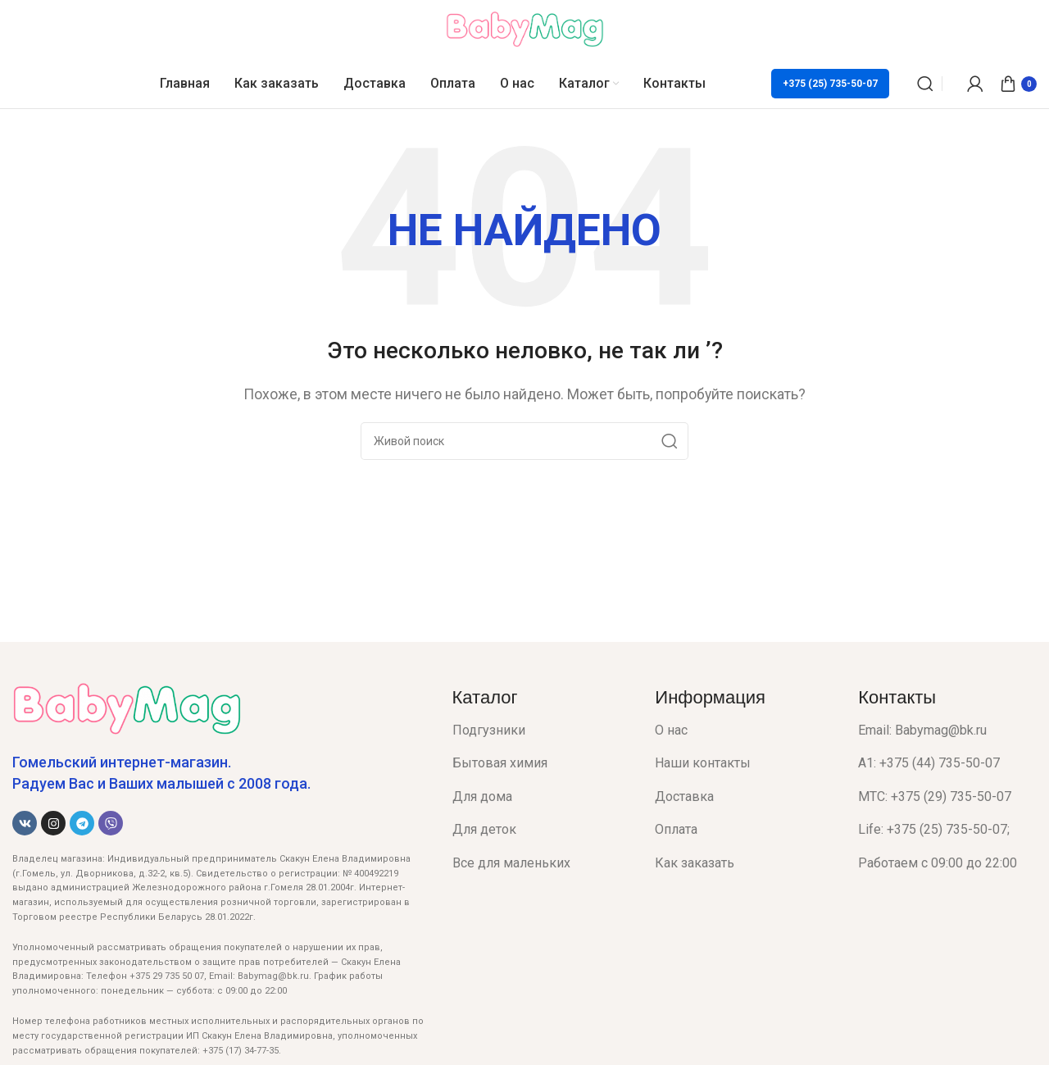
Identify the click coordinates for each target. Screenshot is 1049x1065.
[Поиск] (925, 83)
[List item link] (541, 730)
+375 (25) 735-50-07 (830, 83)
